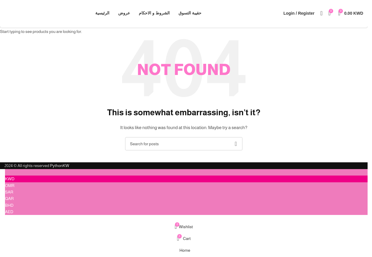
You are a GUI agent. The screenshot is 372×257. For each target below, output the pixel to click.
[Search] (321, 13)
